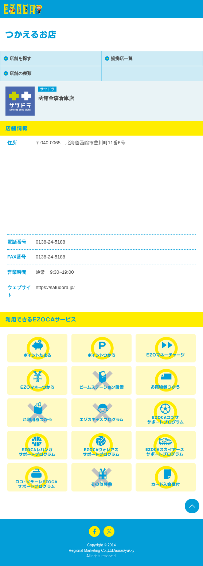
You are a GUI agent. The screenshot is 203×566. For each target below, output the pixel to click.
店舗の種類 (20, 73)
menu (185, 9)
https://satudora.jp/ (55, 287)
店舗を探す (20, 58)
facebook (94, 531)
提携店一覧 (122, 58)
